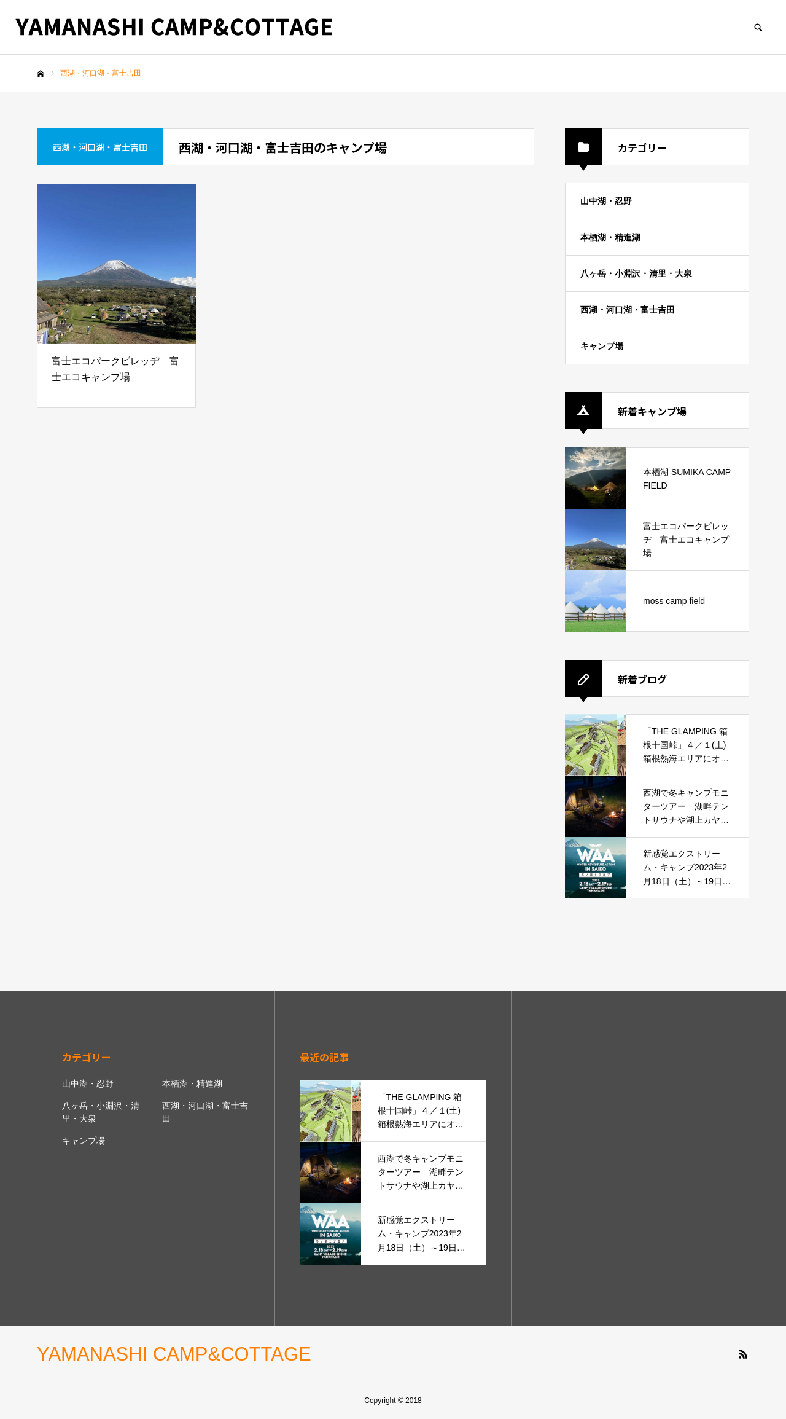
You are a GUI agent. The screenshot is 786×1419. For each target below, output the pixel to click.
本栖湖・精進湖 (610, 237)
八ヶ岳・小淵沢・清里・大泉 (636, 273)
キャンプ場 (601, 346)
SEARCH (758, 27)
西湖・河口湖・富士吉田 (627, 310)
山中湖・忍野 (606, 201)
